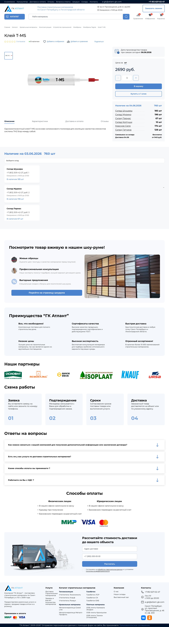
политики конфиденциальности (98, 571)
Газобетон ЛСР (92, 595)
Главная (7, 27)
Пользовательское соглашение (134, 625)
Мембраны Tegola (89, 27)
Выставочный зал (121, 597)
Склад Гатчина (123, 130)
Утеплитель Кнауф (67, 598)
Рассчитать (109, 564)
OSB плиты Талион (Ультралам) (94, 617)
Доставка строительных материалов (51, 593)
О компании (9, 2)
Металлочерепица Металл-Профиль (71, 614)
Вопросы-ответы (63, 2)
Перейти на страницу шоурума (47, 292)
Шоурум (76, 2)
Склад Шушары (123, 110)
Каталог (15, 27)
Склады (84, 2)
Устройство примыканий (62, 27)
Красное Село (123, 126)
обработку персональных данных (110, 569)
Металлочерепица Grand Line (70, 609)
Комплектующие (45, 27)
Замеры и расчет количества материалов (50, 601)
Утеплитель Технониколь (70, 595)
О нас (116, 592)
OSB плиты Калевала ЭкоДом (95, 609)
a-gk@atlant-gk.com (112, 2)
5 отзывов (21, 42)
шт (125, 63)
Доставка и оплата (38, 2)
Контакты (94, 2)
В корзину (138, 86)
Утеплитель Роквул (67, 601)
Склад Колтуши (123, 122)
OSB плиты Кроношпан (96, 613)
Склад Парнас (123, 118)
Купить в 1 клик (138, 94)
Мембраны (77, 27)
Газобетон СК (92, 598)
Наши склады (119, 594)
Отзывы (51, 2)
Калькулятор (22, 2)
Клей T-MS (101, 27)
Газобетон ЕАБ (92, 601)
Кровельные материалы (28, 27)
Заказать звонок (153, 8)
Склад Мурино (123, 114)
